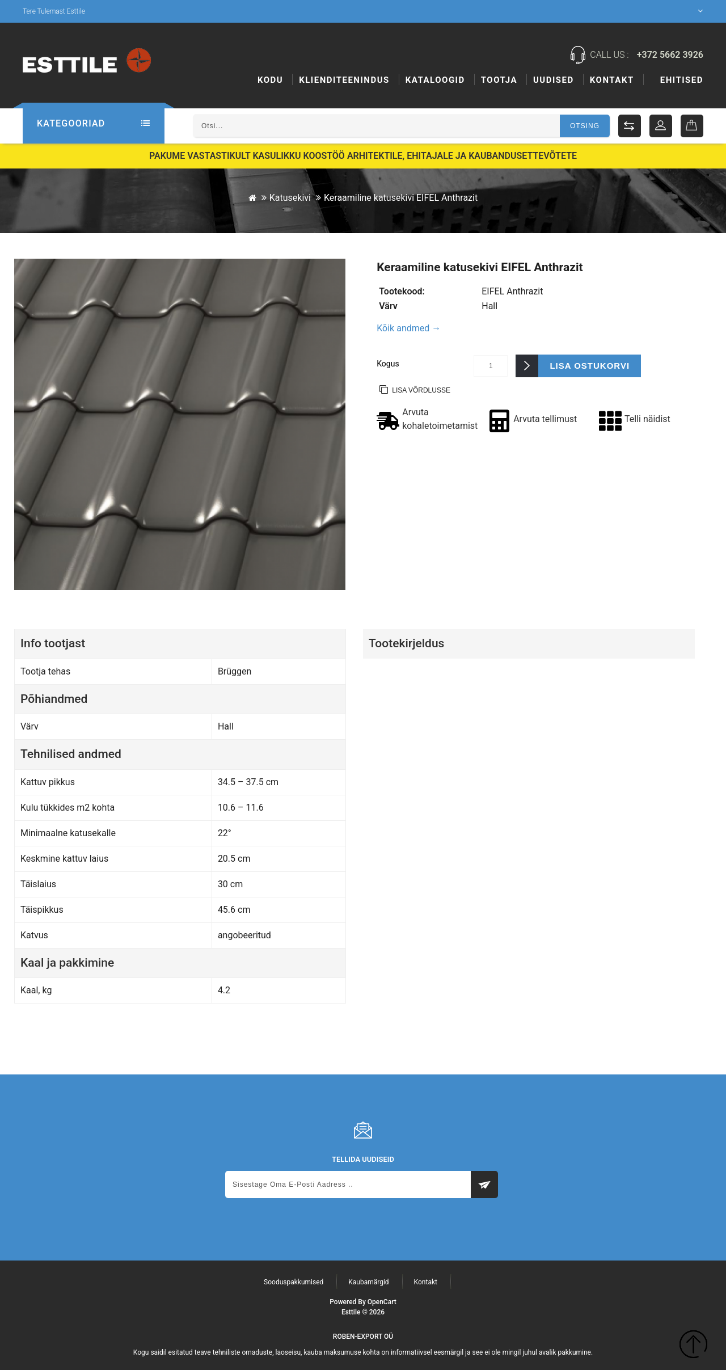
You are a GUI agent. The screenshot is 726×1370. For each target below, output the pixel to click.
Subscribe (484, 1184)
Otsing (585, 126)
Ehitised (502, 80)
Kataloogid (435, 80)
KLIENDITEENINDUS (344, 80)
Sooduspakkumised (293, 1282)
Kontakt (681, 80)
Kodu (270, 80)
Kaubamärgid (368, 1282)
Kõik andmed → (409, 328)
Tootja (558, 80)
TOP (693, 1345)
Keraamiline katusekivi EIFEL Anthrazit (401, 197)
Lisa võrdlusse (421, 390)
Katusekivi (290, 197)
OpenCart (382, 1302)
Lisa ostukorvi (590, 365)
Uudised (612, 80)
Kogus (388, 363)
